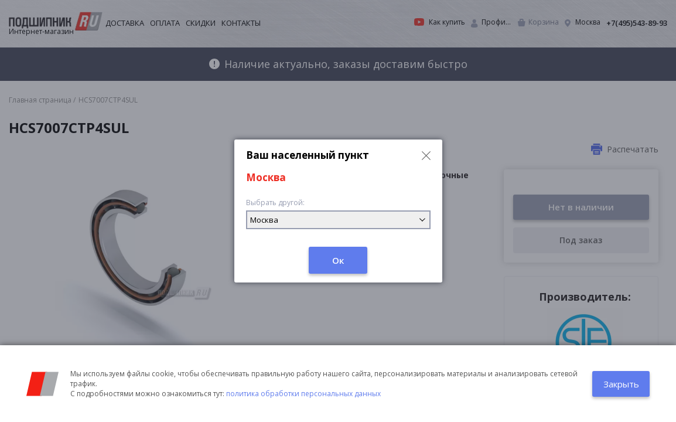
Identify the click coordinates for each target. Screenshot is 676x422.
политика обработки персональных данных (303, 394)
